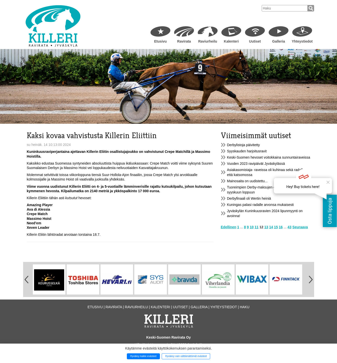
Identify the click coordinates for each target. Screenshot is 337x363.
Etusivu (160, 41)
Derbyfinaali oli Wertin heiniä (249, 198)
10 (252, 227)
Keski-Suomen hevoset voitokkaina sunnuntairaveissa (268, 157)
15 (276, 227)
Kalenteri (231, 41)
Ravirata (184, 41)
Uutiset (255, 41)
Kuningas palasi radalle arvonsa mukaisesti (260, 205)
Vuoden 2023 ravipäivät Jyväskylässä (256, 164)
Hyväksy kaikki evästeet (143, 356)
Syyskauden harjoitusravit (247, 151)
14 (271, 227)
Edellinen (228, 227)
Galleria (278, 41)
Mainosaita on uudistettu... (247, 181)
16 (281, 227)
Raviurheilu (207, 41)
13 (266, 227)
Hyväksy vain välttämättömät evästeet (186, 356)
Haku (244, 307)
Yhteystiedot (302, 41)
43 (289, 227)
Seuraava (300, 227)
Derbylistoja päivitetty (243, 145)
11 (257, 227)
